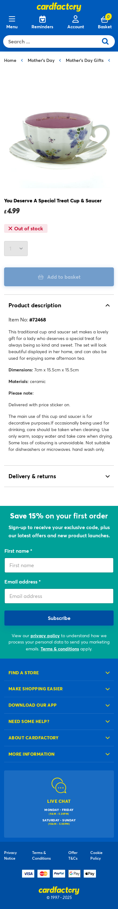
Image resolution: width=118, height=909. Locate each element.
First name (17, 550)
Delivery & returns (32, 476)
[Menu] (12, 22)
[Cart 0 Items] (105, 22)
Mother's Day (41, 60)
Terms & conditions (60, 649)
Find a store (23, 673)
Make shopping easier (35, 689)
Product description (34, 305)
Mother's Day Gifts (85, 60)
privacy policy (45, 635)
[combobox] (52, 41)
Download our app (32, 705)
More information (31, 754)
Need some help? (28, 721)
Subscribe (59, 618)
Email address (21, 581)
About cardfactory (33, 738)
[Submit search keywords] (108, 41)
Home (10, 60)
